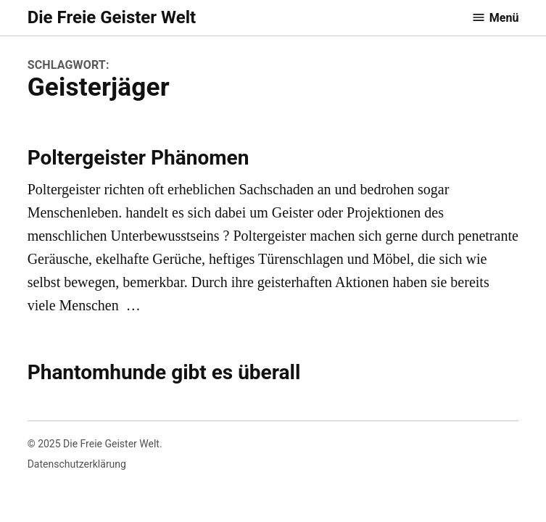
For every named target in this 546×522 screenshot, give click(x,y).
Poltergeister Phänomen (138, 158)
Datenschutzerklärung (77, 464)
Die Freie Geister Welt (112, 17)
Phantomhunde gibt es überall (164, 372)
